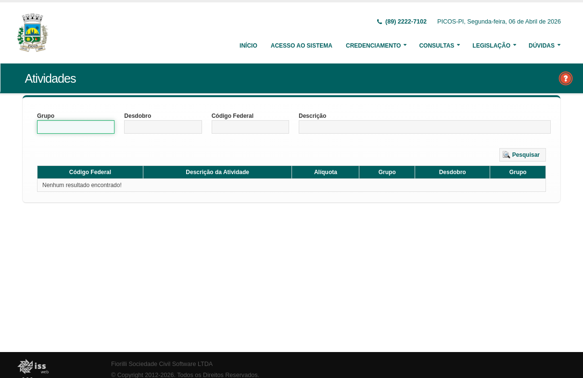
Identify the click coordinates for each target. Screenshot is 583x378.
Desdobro (137, 116)
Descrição (312, 116)
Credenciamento (373, 45)
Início (248, 45)
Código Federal (232, 116)
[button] (522, 155)
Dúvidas (542, 45)
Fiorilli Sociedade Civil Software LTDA (162, 364)
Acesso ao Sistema (301, 45)
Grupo (45, 116)
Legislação (491, 45)
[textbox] (75, 127)
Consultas (436, 45)
